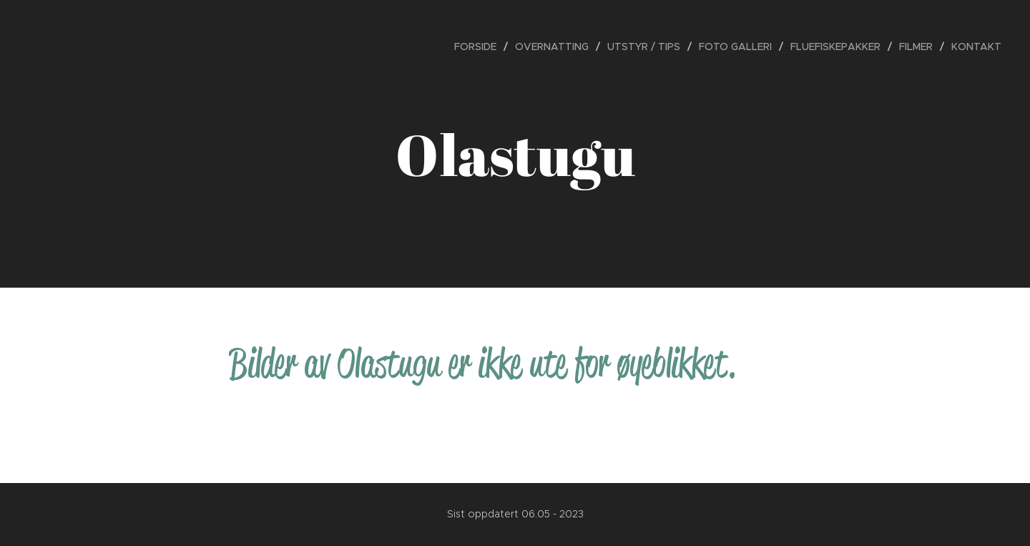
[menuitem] (479, 46)
